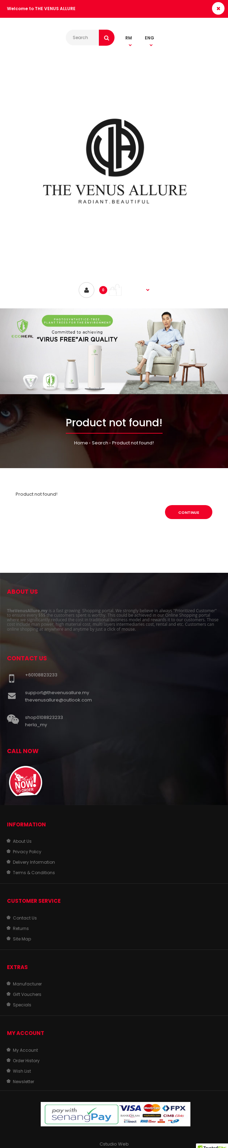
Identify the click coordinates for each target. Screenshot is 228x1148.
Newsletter (23, 1082)
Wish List (22, 1071)
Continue (188, 512)
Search (100, 443)
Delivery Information (34, 862)
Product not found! (133, 443)
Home (81, 443)
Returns (21, 928)
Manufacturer (27, 984)
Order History (26, 1061)
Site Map (22, 939)
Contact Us (25, 918)
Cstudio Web (114, 1144)
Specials (22, 1005)
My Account (25, 1050)
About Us (22, 841)
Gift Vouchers (27, 994)
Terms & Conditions (34, 873)
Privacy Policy (27, 852)
